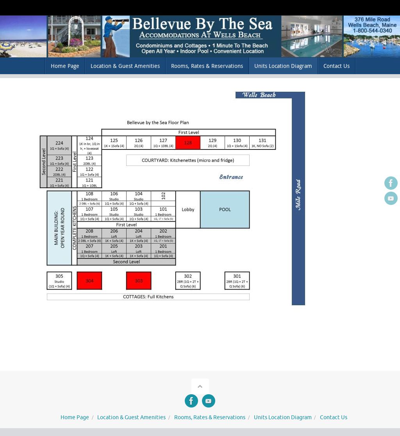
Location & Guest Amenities (131, 417)
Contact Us (333, 417)
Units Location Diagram (283, 417)
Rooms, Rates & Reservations (209, 417)
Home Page (75, 417)
